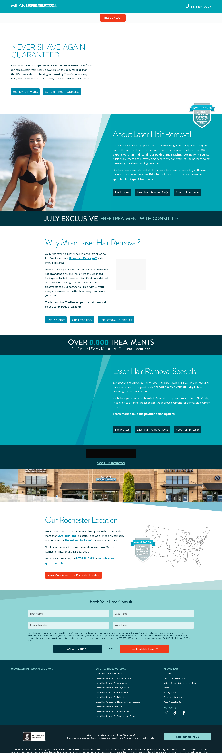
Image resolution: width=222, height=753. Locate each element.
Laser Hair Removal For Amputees (111, 674)
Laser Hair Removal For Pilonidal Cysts (113, 699)
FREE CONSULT (113, 17)
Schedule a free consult (168, 383)
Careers (167, 665)
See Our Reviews (111, 457)
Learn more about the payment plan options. (141, 409)
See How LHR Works (27, 91)
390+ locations (138, 344)
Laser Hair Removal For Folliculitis (111, 686)
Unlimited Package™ (82, 255)
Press (166, 678)
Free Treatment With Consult (139, 216)
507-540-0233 (84, 552)
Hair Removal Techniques (122, 316)
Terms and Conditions (174, 686)
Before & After (57, 316)
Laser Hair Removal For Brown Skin (112, 682)
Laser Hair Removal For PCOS (109, 694)
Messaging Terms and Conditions (120, 626)
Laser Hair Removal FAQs (156, 190)
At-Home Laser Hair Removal (109, 665)
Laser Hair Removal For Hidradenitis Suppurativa (118, 690)
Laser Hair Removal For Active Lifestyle (113, 669)
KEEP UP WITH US (187, 723)
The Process (124, 190)
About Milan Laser (193, 190)
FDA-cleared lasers (159, 173)
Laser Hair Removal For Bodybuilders (113, 678)
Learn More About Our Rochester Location (73, 568)
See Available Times (144, 641)
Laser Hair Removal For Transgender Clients (116, 703)
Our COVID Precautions (174, 669)
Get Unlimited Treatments (65, 91)
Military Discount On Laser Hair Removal (182, 674)
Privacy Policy (93, 626)
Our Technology (86, 316)
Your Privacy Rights (172, 690)
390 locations (65, 530)
